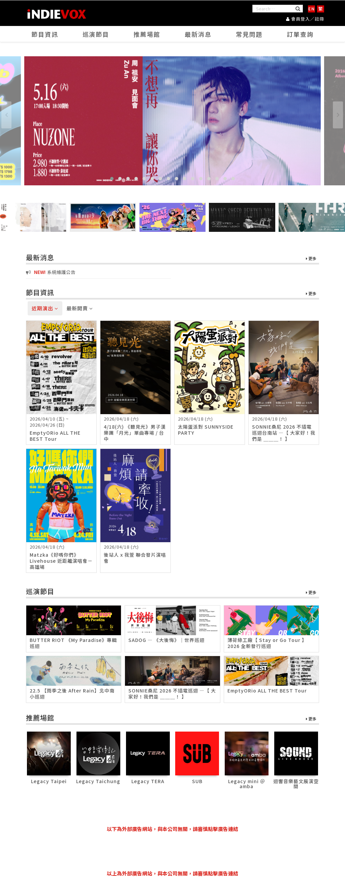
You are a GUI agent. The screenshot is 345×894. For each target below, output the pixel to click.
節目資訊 (44, 34)
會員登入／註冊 (305, 19)
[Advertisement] (172, 851)
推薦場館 (146, 34)
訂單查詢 (300, 34)
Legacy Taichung (98, 781)
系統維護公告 (50, 272)
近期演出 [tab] (45, 308)
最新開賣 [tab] (79, 308)
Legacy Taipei (49, 781)
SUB (197, 781)
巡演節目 (95, 34)
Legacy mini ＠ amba (246, 784)
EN (311, 8)
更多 (311, 258)
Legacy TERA (147, 781)
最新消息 (198, 34)
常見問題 (249, 34)
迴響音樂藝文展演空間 (296, 784)
